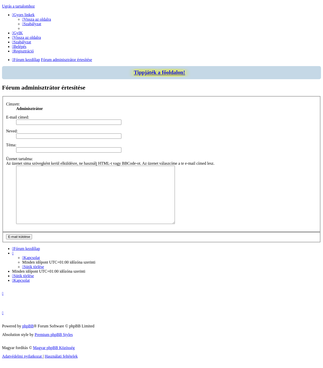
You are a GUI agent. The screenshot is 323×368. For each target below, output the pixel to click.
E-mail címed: (17, 117)
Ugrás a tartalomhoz (18, 6)
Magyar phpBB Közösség (54, 353)
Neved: (12, 131)
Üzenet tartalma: (19, 159)
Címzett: (13, 104)
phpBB (28, 331)
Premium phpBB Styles (54, 340)
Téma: (11, 145)
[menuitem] (36, 19)
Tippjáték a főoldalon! (159, 72)
